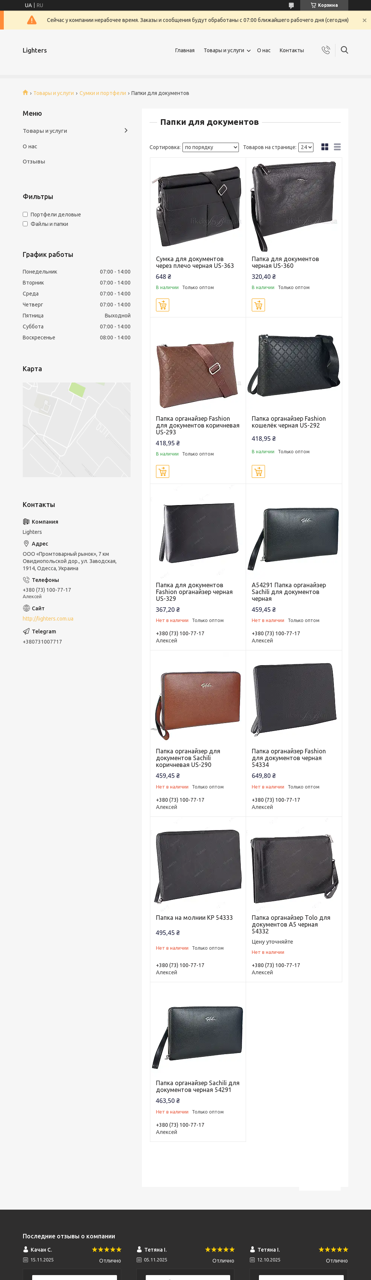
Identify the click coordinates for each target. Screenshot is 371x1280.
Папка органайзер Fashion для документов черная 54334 (289, 758)
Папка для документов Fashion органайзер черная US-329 (194, 592)
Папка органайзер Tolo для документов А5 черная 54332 (291, 924)
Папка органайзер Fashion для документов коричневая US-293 (198, 425)
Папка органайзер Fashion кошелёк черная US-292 (289, 422)
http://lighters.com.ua (48, 619)
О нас (264, 50)
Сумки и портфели (103, 93)
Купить (162, 305)
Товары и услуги (224, 50)
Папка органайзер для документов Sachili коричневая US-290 (188, 758)
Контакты (292, 50)
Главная (185, 50)
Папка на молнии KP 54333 (194, 917)
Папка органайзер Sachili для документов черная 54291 (198, 1086)
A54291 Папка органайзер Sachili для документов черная (289, 592)
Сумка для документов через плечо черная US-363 (195, 262)
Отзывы (34, 161)
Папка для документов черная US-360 (285, 262)
